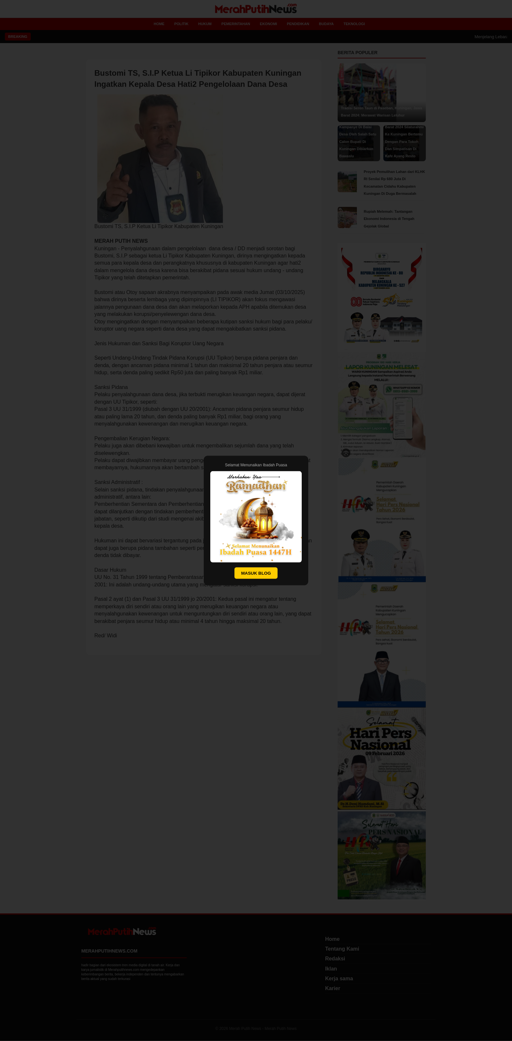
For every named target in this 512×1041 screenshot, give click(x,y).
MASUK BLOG (256, 572)
